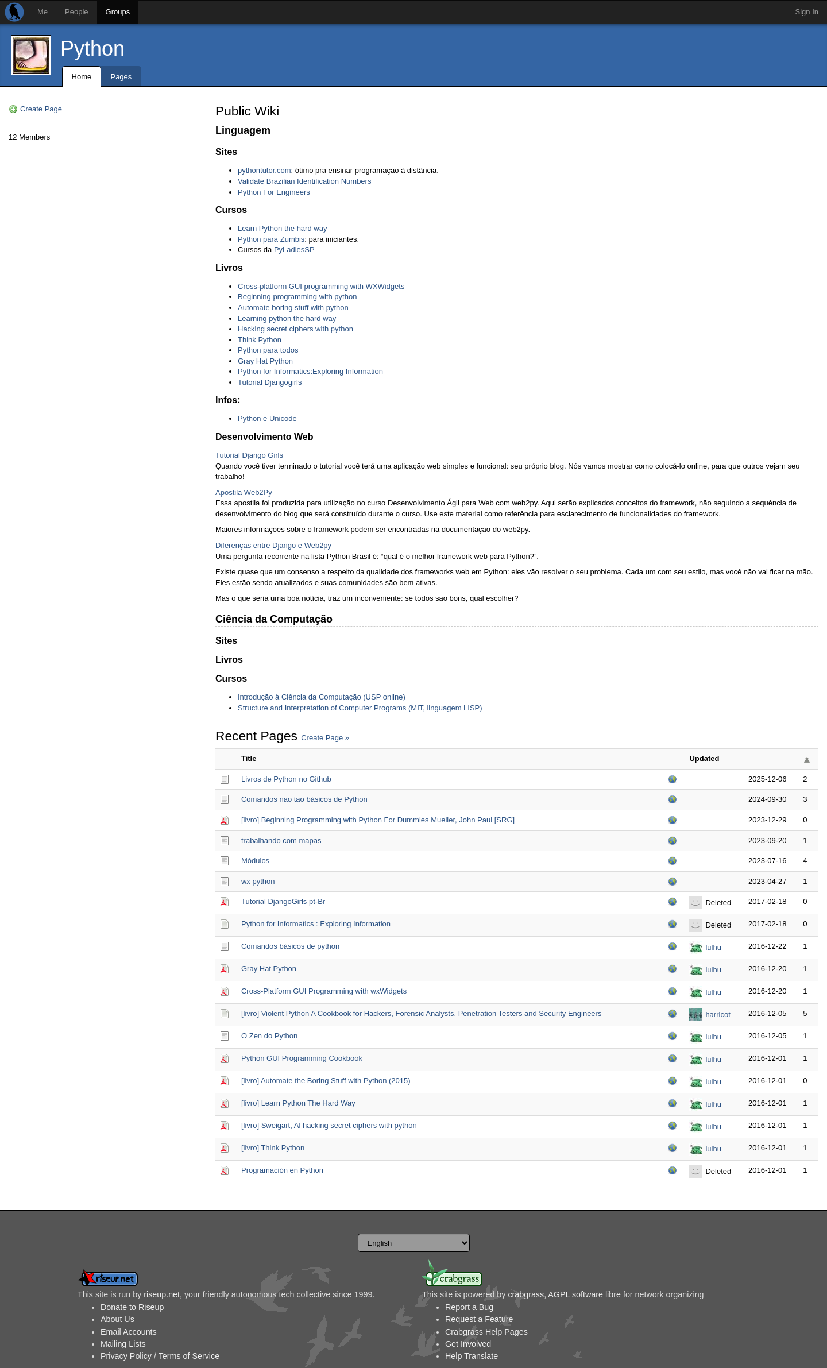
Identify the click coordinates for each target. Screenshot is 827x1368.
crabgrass (526, 1294)
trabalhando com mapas (281, 840)
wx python (258, 881)
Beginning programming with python (297, 296)
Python (92, 48)
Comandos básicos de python (290, 946)
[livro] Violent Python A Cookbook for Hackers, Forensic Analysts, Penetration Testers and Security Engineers (421, 1013)
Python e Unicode (267, 418)
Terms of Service (189, 1356)
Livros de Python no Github (286, 779)
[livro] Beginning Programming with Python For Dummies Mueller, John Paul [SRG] (378, 820)
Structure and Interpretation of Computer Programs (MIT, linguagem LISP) (360, 708)
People (76, 11)
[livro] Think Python (272, 1147)
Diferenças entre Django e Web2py (273, 545)
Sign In (806, 11)
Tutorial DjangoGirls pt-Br (283, 901)
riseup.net (162, 1294)
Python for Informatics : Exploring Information (316, 923)
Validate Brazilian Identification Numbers (304, 181)
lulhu (713, 947)
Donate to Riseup (132, 1307)
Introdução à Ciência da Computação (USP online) (321, 697)
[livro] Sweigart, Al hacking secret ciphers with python (329, 1125)
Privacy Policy (126, 1356)
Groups (118, 11)
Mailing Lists (123, 1343)
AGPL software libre (584, 1294)
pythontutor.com (264, 170)
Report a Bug (469, 1307)
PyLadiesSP (294, 249)
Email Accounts (129, 1331)
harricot (717, 1014)
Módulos (255, 860)
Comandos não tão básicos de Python (304, 799)
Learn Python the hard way (282, 228)
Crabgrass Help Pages (486, 1331)
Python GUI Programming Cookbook (301, 1058)
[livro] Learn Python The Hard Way (298, 1103)
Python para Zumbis (271, 239)
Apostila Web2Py (243, 492)
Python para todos (268, 350)
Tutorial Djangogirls (270, 382)
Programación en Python (282, 1170)
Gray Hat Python (265, 361)
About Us (117, 1319)
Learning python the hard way (287, 318)
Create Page (41, 109)
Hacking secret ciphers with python (295, 328)
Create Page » (325, 737)
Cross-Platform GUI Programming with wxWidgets (324, 991)
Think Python (259, 339)
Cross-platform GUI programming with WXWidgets (321, 286)
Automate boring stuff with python (293, 307)
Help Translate (471, 1356)
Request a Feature (479, 1319)
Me (42, 11)
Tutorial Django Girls (249, 455)
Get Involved (468, 1343)
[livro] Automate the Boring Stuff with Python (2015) (326, 1080)
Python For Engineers (274, 192)
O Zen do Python (269, 1035)
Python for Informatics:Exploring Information (310, 371)
